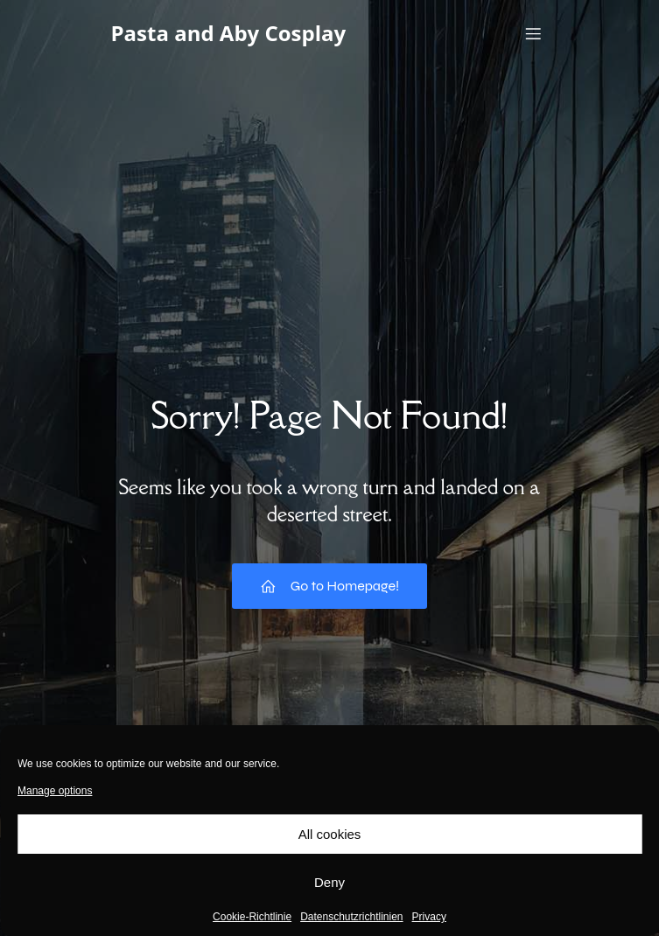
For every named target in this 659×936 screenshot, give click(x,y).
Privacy (429, 917)
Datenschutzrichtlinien (351, 917)
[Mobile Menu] (534, 33)
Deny (329, 882)
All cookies (329, 834)
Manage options (55, 791)
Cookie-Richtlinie (252, 917)
